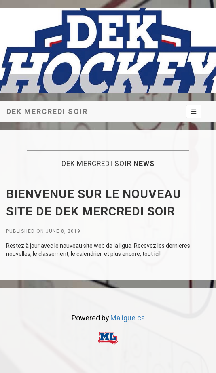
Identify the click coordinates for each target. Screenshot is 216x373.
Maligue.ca (127, 318)
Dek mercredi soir (47, 111)
